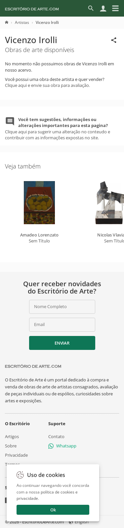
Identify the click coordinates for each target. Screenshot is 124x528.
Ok (53, 510)
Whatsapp (62, 446)
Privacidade (16, 455)
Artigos (12, 436)
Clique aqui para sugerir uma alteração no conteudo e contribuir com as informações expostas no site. (57, 128)
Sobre (11, 446)
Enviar (62, 343)
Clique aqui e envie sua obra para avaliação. (47, 85)
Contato (56, 436)
